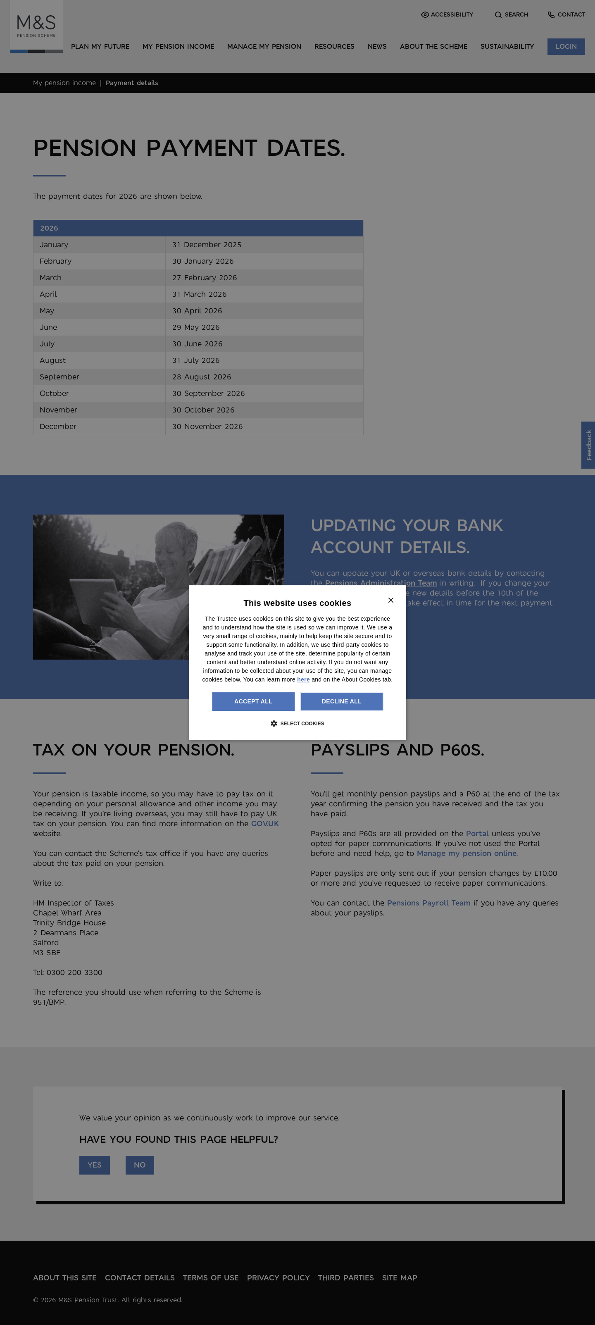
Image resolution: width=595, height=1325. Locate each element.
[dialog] (297, 662)
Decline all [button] (342, 701)
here (303, 679)
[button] (297, 723)
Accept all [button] (253, 701)
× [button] (391, 601)
